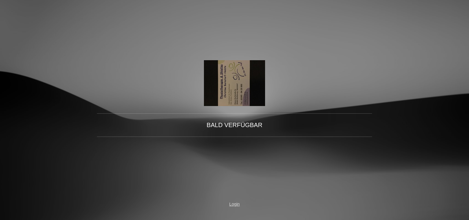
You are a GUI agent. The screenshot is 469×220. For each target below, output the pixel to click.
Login (234, 204)
